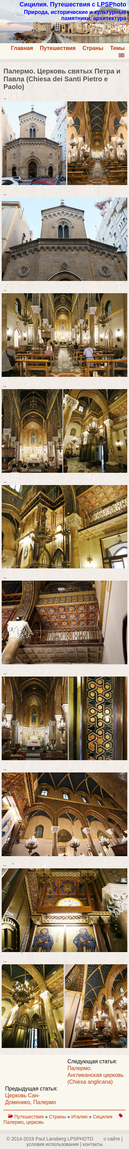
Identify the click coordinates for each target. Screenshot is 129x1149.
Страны (92, 48)
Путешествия (58, 48)
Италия (80, 1116)
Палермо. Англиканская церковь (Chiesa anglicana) (95, 1075)
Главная (22, 48)
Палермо (13, 1122)
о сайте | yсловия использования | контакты (74, 1141)
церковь (35, 1122)
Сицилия (103, 1116)
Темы (117, 48)
